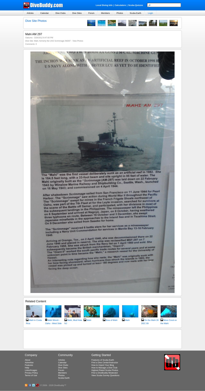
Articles (30, 13)
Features (29, 365)
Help (27, 367)
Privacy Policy (31, 373)
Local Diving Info (104, 5)
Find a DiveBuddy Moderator (104, 373)
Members (105, 13)
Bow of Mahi (111, 320)
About (27, 360)
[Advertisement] (102, 338)
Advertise (29, 362)
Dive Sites (77, 13)
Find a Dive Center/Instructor (104, 362)
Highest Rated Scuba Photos (104, 370)
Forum (91, 13)
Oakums (29, 38)
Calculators (120, 5)
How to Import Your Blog (102, 365)
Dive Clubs (60, 13)
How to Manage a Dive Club (104, 367)
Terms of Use (31, 375)
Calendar (44, 13)
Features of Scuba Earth (102, 360)
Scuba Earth (135, 13)
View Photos (78, 41)
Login (150, 13)
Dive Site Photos (36, 20)
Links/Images (31, 370)
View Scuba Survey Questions (105, 375)
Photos (120, 13)
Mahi (89, 320)
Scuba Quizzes (135, 5)
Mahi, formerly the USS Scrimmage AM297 (52, 41)
